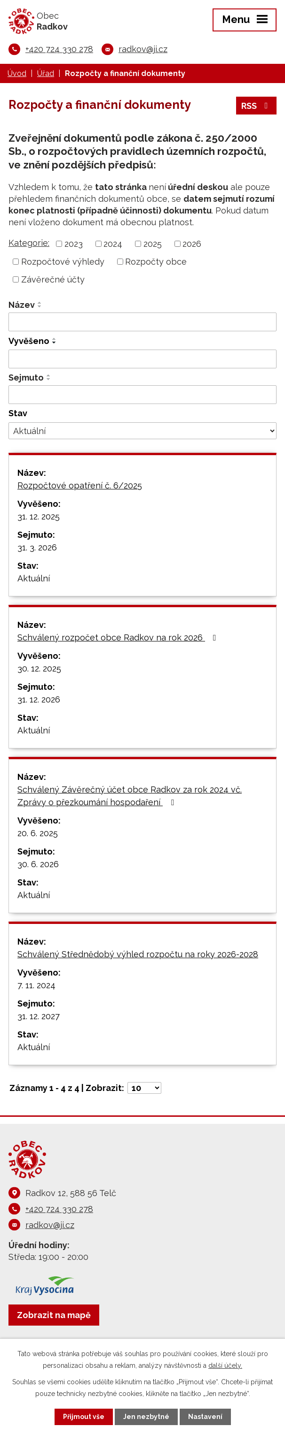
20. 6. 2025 (37, 833)
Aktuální (33, 578)
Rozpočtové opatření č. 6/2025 (79, 485)
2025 (152, 244)
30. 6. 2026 (38, 864)
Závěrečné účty (53, 279)
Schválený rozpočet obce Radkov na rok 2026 (118, 637)
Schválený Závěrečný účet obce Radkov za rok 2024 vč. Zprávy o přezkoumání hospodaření (129, 796)
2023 (73, 244)
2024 (112, 244)
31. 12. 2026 (38, 699)
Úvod (17, 73)
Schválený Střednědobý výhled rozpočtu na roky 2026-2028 (137, 954)
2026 (191, 244)
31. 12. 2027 (38, 1016)
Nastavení (205, 1416)
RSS (256, 106)
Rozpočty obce (156, 262)
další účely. (225, 1365)
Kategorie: (28, 243)
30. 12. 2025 (39, 668)
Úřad (45, 73)
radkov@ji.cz (143, 49)
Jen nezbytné (146, 1416)
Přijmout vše (83, 1416)
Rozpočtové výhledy (62, 262)
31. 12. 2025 (38, 516)
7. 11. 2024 (36, 985)
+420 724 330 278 (59, 49)
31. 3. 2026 (37, 547)
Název (21, 305)
